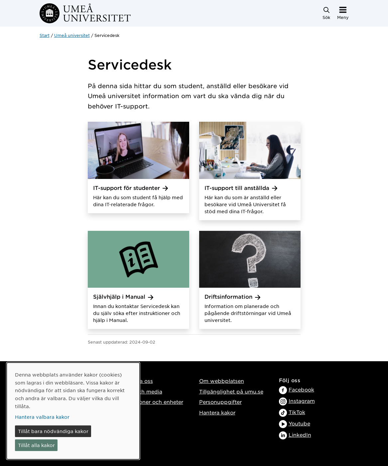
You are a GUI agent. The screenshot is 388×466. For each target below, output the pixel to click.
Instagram (302, 400)
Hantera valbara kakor (42, 417)
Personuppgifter (220, 401)
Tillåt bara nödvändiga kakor (53, 431)
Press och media (140, 391)
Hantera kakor (217, 412)
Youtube (299, 423)
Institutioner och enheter (151, 401)
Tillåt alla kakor (36, 445)
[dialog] (73, 411)
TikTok (297, 412)
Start (45, 35)
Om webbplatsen (221, 381)
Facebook (301, 389)
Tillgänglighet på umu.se (231, 391)
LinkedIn (300, 434)
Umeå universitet (72, 35)
